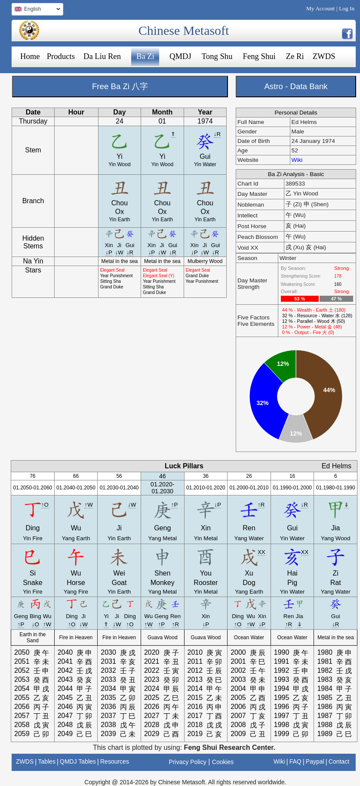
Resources (114, 761)
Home (30, 56)
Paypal (315, 761)
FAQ (295, 761)
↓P (108, 252)
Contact (339, 761)
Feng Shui (259, 56)
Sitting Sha (110, 281)
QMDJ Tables (78, 761)
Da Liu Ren (102, 56)
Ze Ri (295, 56)
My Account (320, 8)
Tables (46, 761)
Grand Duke (111, 287)
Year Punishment (116, 275)
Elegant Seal (112, 270)
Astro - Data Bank (295, 86)
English (36, 10)
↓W (119, 252)
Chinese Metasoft (183, 30)
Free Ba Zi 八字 (120, 86)
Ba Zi (145, 56)
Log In (346, 8)
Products (61, 56)
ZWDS (324, 56)
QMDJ (180, 56)
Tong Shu (217, 56)
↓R (217, 134)
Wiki (297, 160)
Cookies (223, 761)
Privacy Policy (187, 761)
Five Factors (253, 317)
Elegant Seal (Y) (158, 275)
